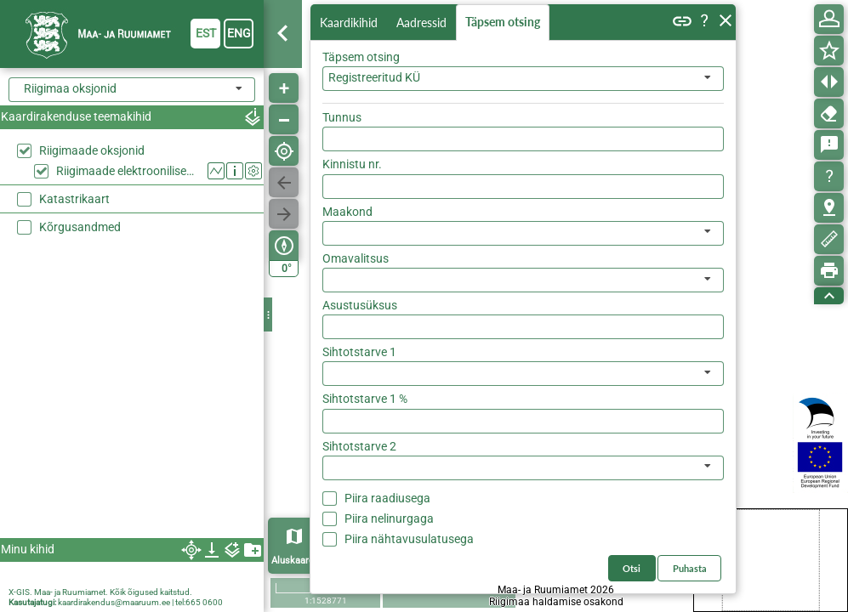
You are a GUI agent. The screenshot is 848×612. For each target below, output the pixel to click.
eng (239, 33)
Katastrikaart (74, 199)
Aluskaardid (296, 560)
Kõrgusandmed (80, 227)
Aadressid (421, 22)
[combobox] (523, 78)
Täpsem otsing (502, 21)
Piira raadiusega (387, 498)
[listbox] (523, 233)
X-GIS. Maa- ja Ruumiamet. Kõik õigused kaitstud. (100, 592)
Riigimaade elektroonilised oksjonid (128, 171)
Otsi (631, 568)
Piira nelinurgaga (389, 518)
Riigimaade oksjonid (92, 150)
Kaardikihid (349, 22)
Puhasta (690, 568)
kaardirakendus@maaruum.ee (114, 602)
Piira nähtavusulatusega (409, 539)
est (206, 33)
